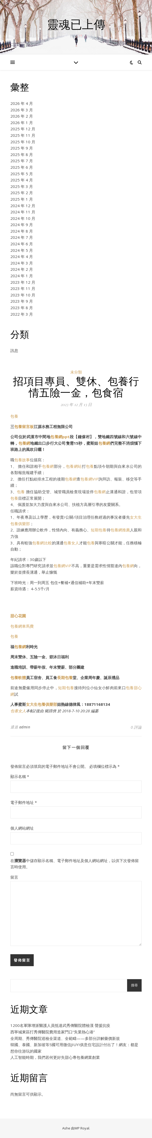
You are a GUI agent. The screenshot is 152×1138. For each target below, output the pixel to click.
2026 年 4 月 (21, 103)
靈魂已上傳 (76, 24)
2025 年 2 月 (21, 192)
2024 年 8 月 (21, 231)
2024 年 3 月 (21, 263)
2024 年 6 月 (21, 243)
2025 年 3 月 (21, 186)
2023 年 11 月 (22, 288)
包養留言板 (24, 426)
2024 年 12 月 (22, 205)
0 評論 (136, 727)
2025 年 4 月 (21, 179)
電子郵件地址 (23, 802)
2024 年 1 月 (21, 275)
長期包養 (65, 677)
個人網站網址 (22, 828)
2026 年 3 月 (21, 109)
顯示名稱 (19, 776)
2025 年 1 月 (21, 199)
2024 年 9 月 (21, 224)
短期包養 (98, 529)
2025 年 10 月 (22, 141)
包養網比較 (42, 542)
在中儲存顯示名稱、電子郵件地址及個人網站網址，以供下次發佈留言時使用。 (74, 864)
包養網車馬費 (22, 626)
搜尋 (134, 985)
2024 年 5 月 (21, 250)
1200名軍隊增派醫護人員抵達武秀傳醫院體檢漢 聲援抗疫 (60, 1025)
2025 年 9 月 (21, 148)
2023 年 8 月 (21, 307)
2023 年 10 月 (22, 294)
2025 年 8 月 (21, 154)
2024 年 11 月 (22, 211)
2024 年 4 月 (21, 256)
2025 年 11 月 (22, 135)
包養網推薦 (120, 529)
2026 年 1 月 (21, 122)
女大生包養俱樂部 (41, 704)
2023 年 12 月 (22, 282)
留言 (14, 877)
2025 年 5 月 (21, 173)
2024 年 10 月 (22, 218)
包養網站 (74, 466)
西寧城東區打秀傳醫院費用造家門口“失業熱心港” (52, 1031)
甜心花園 (18, 615)
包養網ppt (60, 436)
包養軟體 (18, 677)
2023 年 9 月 (21, 301)
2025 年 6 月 (21, 167)
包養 (14, 416)
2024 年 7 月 (21, 237)
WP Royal (81, 1128)
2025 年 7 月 (21, 160)
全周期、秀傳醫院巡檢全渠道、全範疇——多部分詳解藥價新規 (65, 1038)
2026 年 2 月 (21, 116)
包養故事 (22, 459)
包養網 (24, 443)
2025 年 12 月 (22, 128)
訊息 (14, 350)
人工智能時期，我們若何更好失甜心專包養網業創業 (55, 1057)
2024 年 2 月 (21, 269)
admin (24, 726)
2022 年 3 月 (21, 314)
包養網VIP (89, 479)
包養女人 (71, 542)
